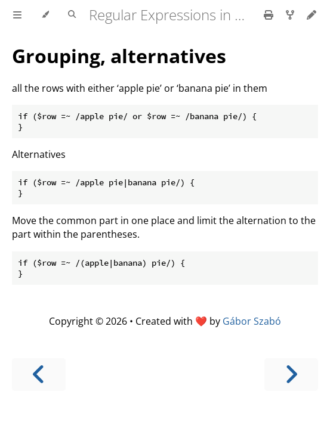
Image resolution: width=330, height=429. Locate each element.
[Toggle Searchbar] (71, 15)
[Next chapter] (291, 374)
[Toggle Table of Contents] (17, 15)
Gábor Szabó (252, 321)
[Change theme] (45, 15)
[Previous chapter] (39, 374)
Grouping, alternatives (119, 56)
